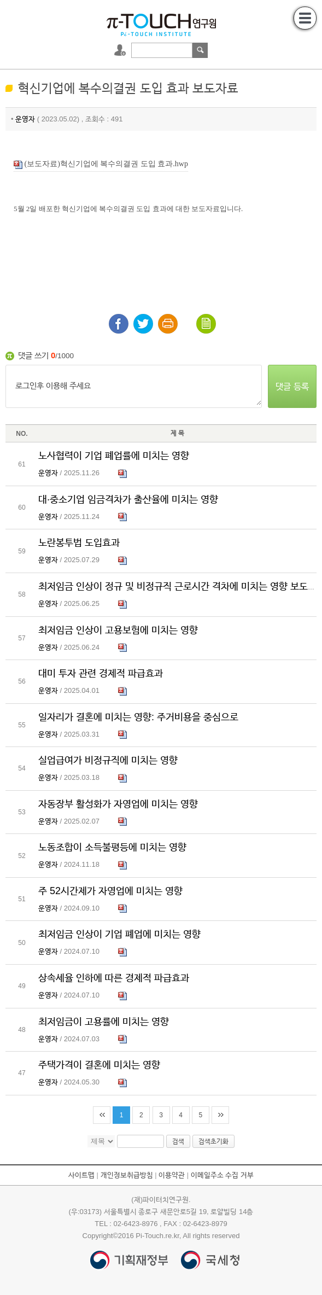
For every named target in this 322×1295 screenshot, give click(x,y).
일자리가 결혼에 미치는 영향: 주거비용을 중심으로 (138, 716)
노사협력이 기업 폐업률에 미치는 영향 (113, 455)
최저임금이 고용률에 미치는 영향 (103, 1021)
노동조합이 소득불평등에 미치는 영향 (112, 847)
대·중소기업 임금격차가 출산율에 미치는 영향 (128, 499)
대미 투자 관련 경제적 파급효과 (100, 673)
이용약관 (172, 1175)
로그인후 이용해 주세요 (133, 386)
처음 (101, 1115)
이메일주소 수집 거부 (222, 1175)
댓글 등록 (292, 386)
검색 (200, 50)
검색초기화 (213, 1141)
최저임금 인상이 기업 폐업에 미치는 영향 (119, 934)
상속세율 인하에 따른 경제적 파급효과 (113, 977)
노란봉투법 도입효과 (79, 542)
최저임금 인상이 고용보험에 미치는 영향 (118, 630)
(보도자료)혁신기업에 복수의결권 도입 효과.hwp (101, 164)
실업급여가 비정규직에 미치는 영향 (108, 760)
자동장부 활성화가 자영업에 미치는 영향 (118, 803)
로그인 (121, 50)
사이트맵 (81, 1175)
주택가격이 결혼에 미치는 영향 (99, 1064)
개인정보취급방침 (127, 1175)
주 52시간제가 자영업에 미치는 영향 (110, 890)
